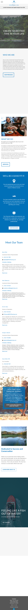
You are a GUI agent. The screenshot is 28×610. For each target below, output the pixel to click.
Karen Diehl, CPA (6, 358)
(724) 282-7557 (7, 364)
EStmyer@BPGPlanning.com (10, 314)
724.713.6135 (15, 600)
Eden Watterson (5, 280)
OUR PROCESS (8, 74)
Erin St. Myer (5, 306)
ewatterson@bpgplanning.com (10, 288)
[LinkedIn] (14, 609)
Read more (4, 273)
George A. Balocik (6, 332)
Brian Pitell (4, 252)
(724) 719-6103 (7, 311)
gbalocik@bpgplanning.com (10, 340)
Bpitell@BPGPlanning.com (10, 259)
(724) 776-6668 (7, 337)
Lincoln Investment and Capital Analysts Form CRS (14, 7)
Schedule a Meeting (6, 262)
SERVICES (5, 164)
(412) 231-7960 (7, 257)
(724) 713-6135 (7, 285)
